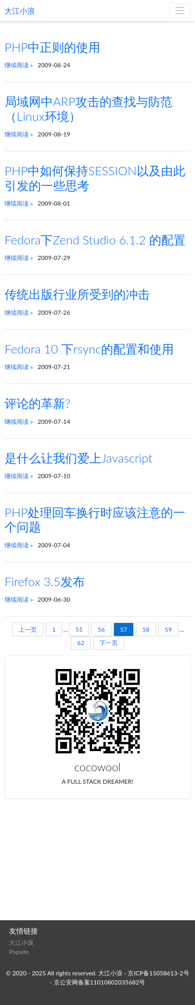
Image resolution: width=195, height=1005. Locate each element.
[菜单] (179, 10)
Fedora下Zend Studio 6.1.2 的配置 (95, 239)
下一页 (109, 642)
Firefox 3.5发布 (45, 581)
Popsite (19, 951)
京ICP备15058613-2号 (158, 972)
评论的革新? (37, 403)
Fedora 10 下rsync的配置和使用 (89, 348)
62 (80, 642)
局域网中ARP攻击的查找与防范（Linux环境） (88, 108)
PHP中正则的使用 (52, 47)
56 (101, 629)
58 (146, 629)
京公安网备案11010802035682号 (99, 982)
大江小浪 (20, 10)
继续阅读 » (19, 64)
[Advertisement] (97, 861)
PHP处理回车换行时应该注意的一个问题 (95, 519)
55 (79, 629)
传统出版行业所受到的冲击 (77, 294)
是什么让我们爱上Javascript (79, 457)
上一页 (28, 629)
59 (168, 629)
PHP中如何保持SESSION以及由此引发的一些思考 (95, 177)
